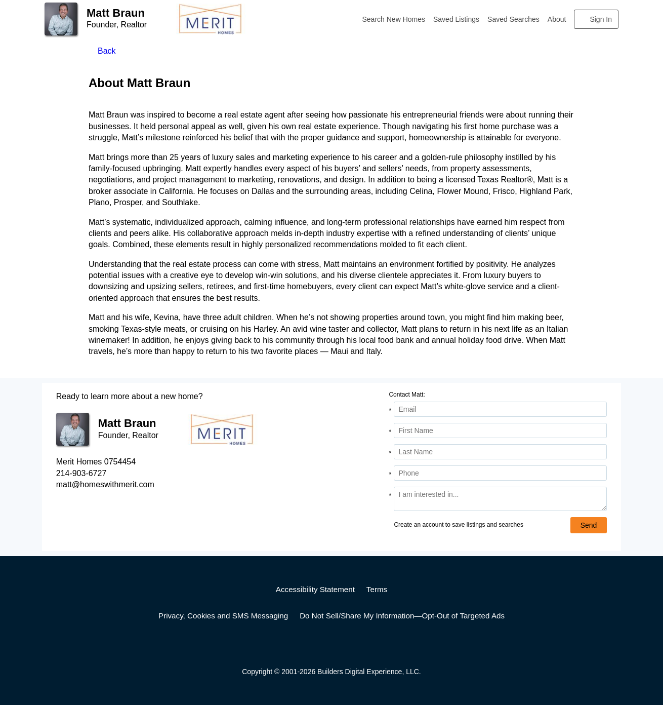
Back (107, 51)
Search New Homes (394, 19)
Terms (376, 589)
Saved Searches (513, 19)
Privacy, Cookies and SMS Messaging (223, 615)
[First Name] (500, 430)
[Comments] (500, 499)
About (557, 19)
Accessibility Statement (315, 589)
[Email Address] (500, 409)
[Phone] (500, 473)
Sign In (601, 19)
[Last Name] (500, 451)
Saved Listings (456, 19)
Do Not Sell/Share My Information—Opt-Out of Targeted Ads (402, 615)
